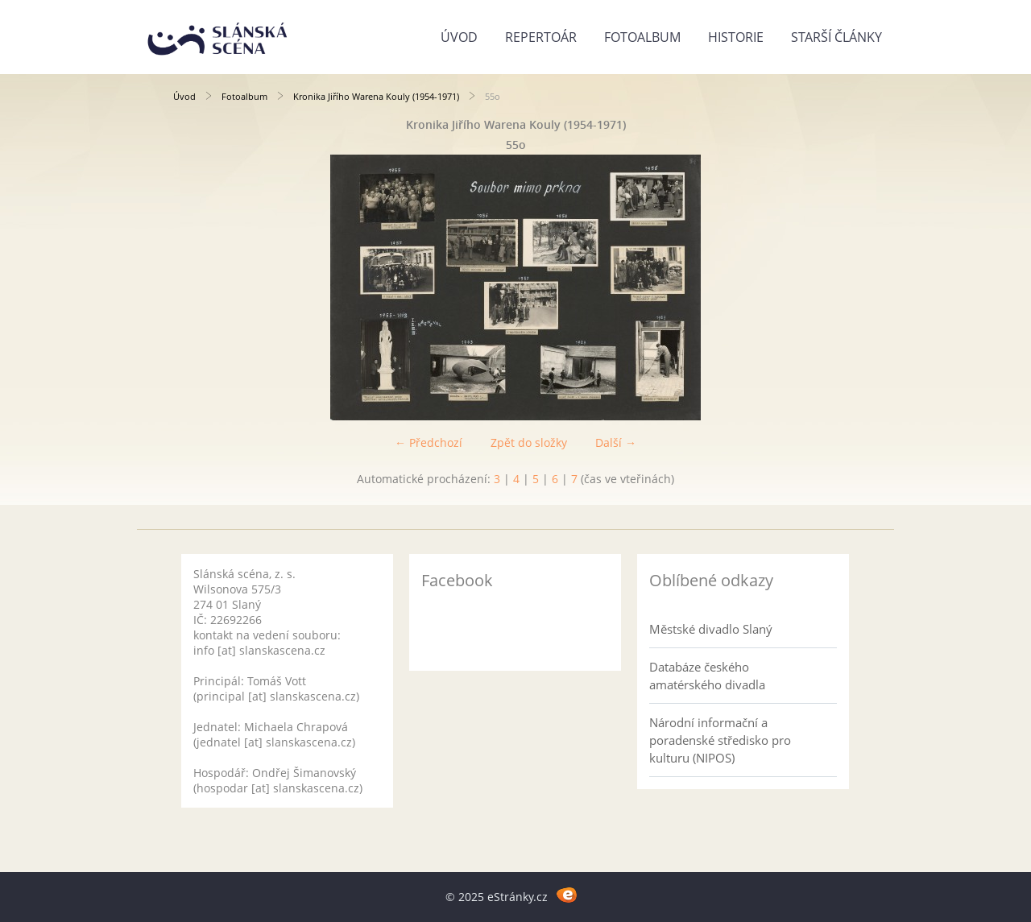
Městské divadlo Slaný (710, 629)
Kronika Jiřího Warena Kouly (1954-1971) (376, 96)
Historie (736, 37)
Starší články (836, 37)
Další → (615, 442)
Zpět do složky (529, 442)
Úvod (459, 37)
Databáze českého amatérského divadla (707, 676)
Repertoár (541, 37)
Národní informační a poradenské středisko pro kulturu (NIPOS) (720, 740)
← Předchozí (428, 442)
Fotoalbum (642, 37)
